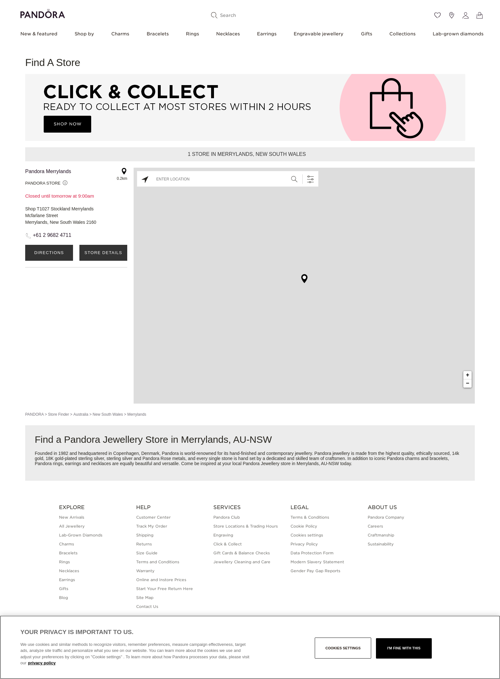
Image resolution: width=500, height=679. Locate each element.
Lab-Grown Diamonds (80, 535)
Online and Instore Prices (161, 579)
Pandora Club (226, 517)
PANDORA (34, 414)
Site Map (144, 597)
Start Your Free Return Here (164, 588)
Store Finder (58, 414)
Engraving (223, 535)
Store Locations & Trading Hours (245, 526)
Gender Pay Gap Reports (315, 570)
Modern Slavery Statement (317, 561)
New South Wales (108, 414)
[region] (250, 647)
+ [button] (467, 375)
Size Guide (147, 553)
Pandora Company (386, 517)
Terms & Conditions (309, 517)
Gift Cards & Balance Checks (241, 553)
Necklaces (228, 33)
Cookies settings (306, 535)
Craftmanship (381, 535)
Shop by (84, 33)
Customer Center (153, 517)
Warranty (145, 570)
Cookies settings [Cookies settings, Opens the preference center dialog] (343, 648)
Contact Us (147, 606)
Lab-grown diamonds (458, 33)
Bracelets (158, 33)
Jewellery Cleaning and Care (241, 561)
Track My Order (151, 526)
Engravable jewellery (318, 33)
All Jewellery (72, 526)
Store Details (103, 252)
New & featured (38, 33)
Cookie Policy (303, 526)
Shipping (144, 535)
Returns (144, 544)
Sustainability (381, 544)
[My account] (466, 15)
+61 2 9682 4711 (52, 235)
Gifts (366, 33)
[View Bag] (480, 15)
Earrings (266, 33)
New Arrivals (71, 517)
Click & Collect (227, 544)
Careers (375, 526)
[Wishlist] (437, 15)
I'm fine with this (403, 648)
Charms (120, 33)
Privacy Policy (304, 544)
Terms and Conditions (157, 561)
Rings (192, 33)
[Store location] (452, 15)
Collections (402, 33)
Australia (80, 414)
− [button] (467, 383)
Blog (63, 597)
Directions (49, 252)
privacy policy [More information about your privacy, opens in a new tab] (42, 663)
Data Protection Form (312, 553)
